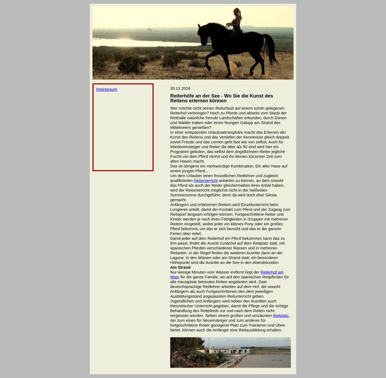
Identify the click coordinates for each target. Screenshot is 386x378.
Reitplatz (281, 315)
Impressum (106, 89)
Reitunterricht (206, 180)
